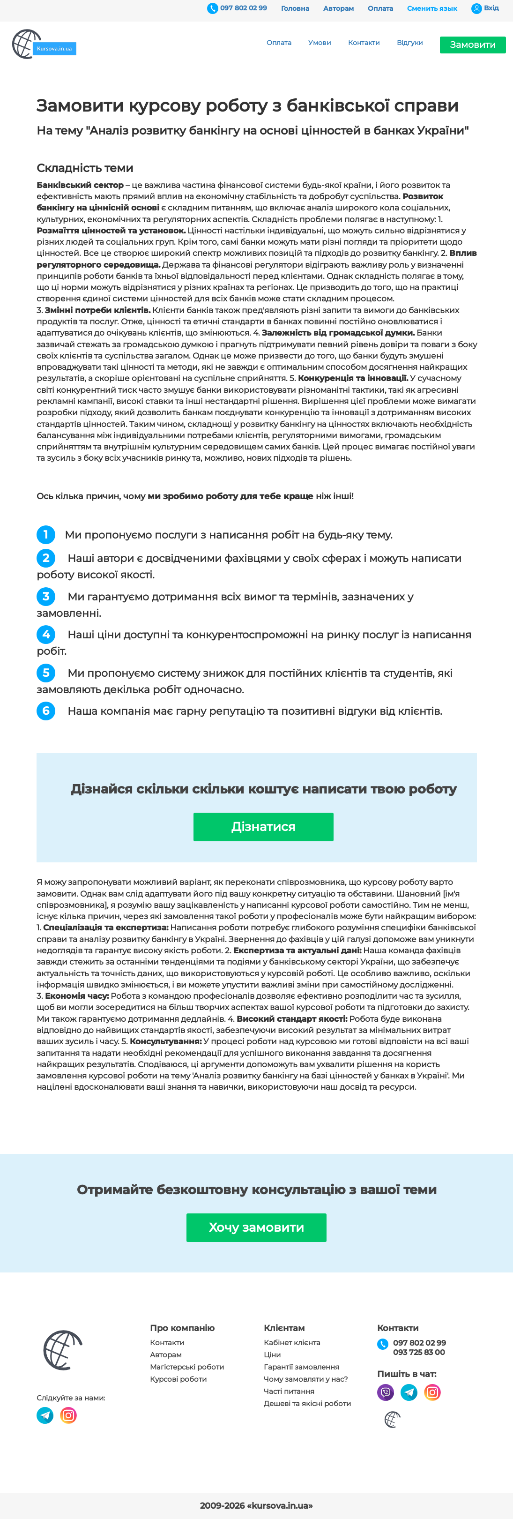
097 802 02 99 (243, 8)
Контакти (364, 42)
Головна (295, 8)
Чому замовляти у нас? (306, 1379)
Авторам (338, 8)
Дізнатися (263, 826)
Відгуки (410, 42)
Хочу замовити (256, 1227)
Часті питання (289, 1391)
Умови (319, 42)
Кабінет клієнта (292, 1343)
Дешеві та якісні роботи (307, 1403)
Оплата (380, 8)
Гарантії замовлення (301, 1367)
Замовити (473, 44)
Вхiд (491, 8)
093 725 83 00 (419, 1352)
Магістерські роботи (187, 1367)
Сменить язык (432, 8)
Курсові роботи (178, 1379)
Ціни (272, 1355)
